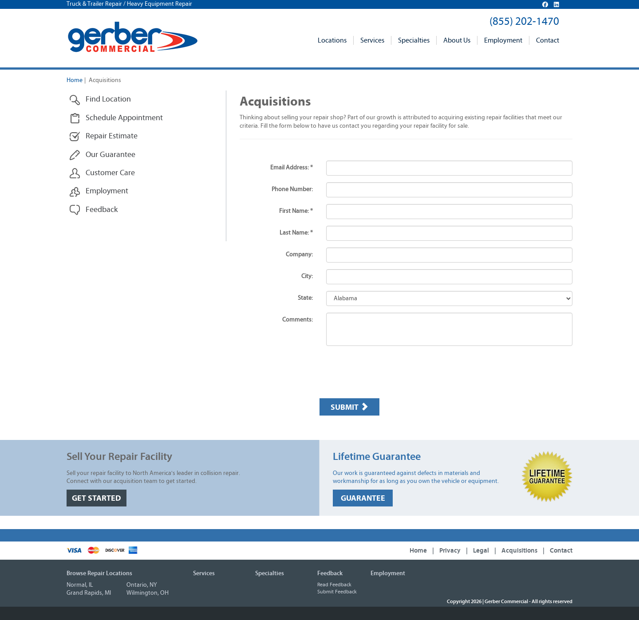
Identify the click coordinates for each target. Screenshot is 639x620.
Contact (547, 40)
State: (305, 298)
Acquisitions (519, 550)
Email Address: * (291, 168)
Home (75, 80)
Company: (299, 254)
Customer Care (102, 173)
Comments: (297, 320)
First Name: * (296, 211)
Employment (503, 40)
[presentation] (387, 374)
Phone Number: (292, 189)
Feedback (93, 210)
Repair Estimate (103, 136)
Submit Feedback (337, 591)
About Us (456, 40)
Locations (332, 40)
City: (307, 276)
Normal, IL (80, 585)
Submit (349, 407)
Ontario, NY (141, 585)
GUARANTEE (363, 498)
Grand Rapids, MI (89, 593)
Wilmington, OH (147, 593)
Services (372, 40)
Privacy (450, 550)
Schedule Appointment (116, 118)
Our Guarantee (102, 155)
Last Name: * (296, 233)
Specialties (414, 40)
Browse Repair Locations (99, 573)
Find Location (100, 99)
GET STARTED (96, 498)
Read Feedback (334, 584)
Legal (481, 550)
